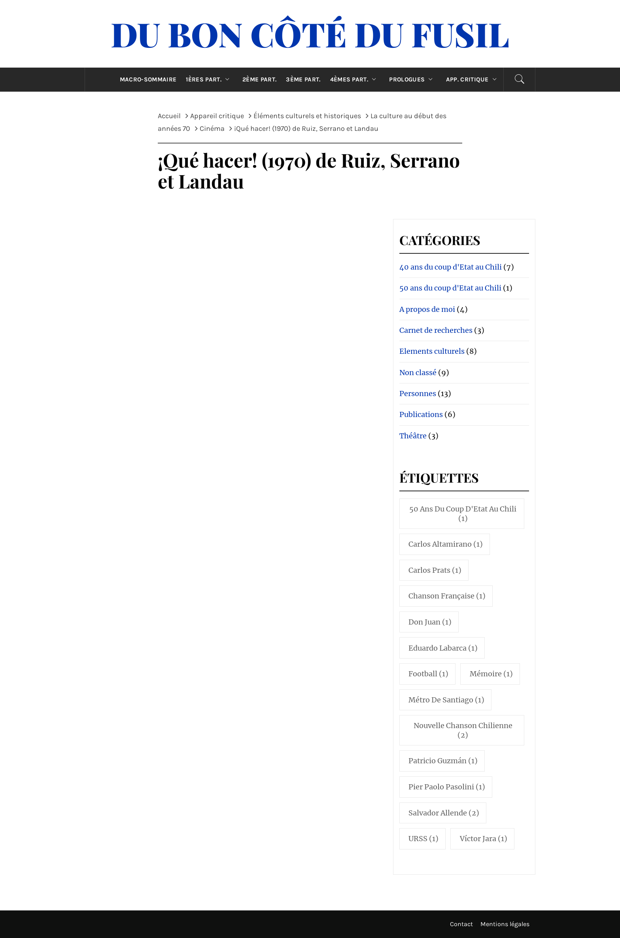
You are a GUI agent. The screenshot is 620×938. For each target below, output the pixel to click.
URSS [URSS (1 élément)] (423, 838)
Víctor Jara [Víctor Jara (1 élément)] (483, 838)
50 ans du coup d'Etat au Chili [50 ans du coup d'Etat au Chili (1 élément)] (462, 513)
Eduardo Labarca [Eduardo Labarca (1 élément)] (443, 648)
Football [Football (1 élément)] (428, 673)
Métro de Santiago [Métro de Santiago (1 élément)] (446, 699)
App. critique (473, 79)
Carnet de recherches (436, 330)
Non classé (418, 372)
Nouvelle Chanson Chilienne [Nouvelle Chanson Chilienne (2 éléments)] (463, 730)
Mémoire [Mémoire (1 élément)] (491, 673)
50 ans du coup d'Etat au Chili (450, 288)
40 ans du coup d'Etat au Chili (450, 267)
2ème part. (259, 79)
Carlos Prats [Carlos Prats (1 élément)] (434, 570)
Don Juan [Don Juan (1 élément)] (430, 622)
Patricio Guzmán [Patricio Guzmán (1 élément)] (443, 760)
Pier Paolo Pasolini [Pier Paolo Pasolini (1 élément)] (446, 786)
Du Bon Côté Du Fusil (310, 33)
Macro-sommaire (148, 79)
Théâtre (413, 435)
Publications (421, 414)
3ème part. (303, 79)
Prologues (412, 79)
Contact (461, 924)
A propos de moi (427, 309)
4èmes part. (355, 79)
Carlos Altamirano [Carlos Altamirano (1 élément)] (445, 544)
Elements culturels (432, 351)
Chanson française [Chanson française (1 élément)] (447, 595)
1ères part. (209, 79)
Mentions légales (504, 924)
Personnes (417, 393)
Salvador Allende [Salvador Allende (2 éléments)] (443, 812)
